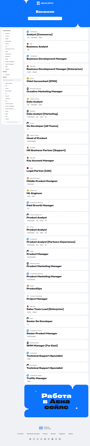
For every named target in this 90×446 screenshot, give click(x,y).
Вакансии (53, 433)
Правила (70, 433)
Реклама (45, 433)
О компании (20, 433)
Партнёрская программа (33, 433)
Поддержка (62, 433)
